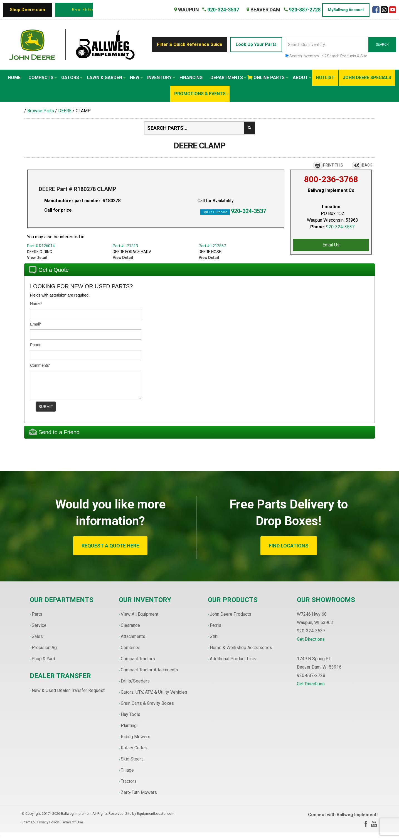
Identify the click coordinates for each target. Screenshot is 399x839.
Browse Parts (40, 110)
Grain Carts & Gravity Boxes (147, 703)
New (136, 77)
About (302, 77)
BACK (367, 165)
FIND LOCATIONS (289, 546)
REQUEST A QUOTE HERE (110, 546)
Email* (35, 324)
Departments (228, 77)
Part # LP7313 (125, 246)
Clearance (130, 625)
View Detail (37, 257)
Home (14, 77)
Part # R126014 (41, 246)
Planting (129, 725)
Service (39, 625)
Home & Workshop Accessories (241, 647)
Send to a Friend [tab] (54, 432)
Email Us (330, 245)
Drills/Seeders (135, 681)
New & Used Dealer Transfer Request (68, 690)
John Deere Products (230, 614)
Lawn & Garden (106, 77)
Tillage (127, 770)
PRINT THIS (333, 165)
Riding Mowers (135, 736)
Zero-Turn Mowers (139, 792)
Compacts (42, 77)
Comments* (40, 365)
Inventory (161, 77)
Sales (37, 636)
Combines (131, 647)
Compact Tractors (138, 658)
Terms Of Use (72, 822)
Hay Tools (130, 714)
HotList (325, 77)
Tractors (129, 781)
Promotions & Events (201, 93)
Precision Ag (44, 647)
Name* (36, 303)
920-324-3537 (248, 211)
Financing (191, 77)
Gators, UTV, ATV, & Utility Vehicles (154, 692)
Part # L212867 (212, 246)
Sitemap (28, 822)
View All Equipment (139, 614)
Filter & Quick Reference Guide (189, 44)
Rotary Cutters (135, 747)
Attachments (133, 636)
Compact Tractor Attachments (149, 669)
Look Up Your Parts (256, 44)
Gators (71, 77)
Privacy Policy (48, 822)
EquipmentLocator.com (155, 813)
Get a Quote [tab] (49, 270)
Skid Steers (132, 759)
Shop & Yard (43, 658)
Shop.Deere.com (27, 9)
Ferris (215, 625)
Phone (35, 345)
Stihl (214, 636)
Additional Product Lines (234, 658)
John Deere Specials (367, 77)
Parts (37, 614)
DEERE (65, 110)
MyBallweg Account (346, 10)
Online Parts (270, 77)
